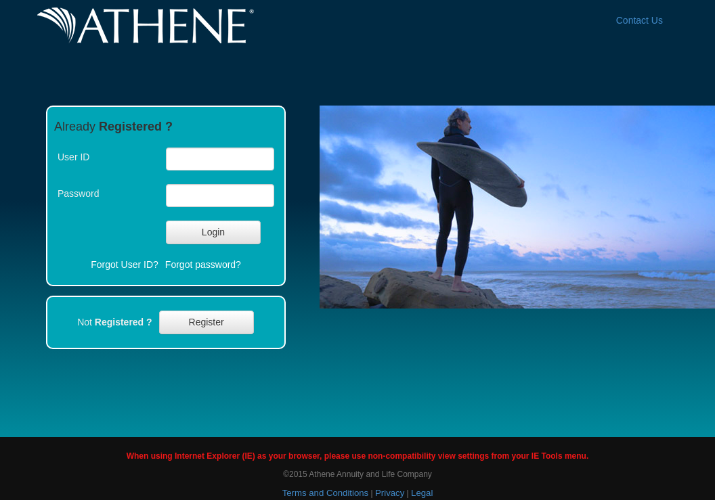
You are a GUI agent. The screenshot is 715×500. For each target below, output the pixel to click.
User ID (73, 157)
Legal (422, 493)
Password (78, 193)
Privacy (389, 493)
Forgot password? (203, 264)
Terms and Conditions (325, 493)
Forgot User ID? (124, 264)
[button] (213, 232)
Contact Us (639, 20)
